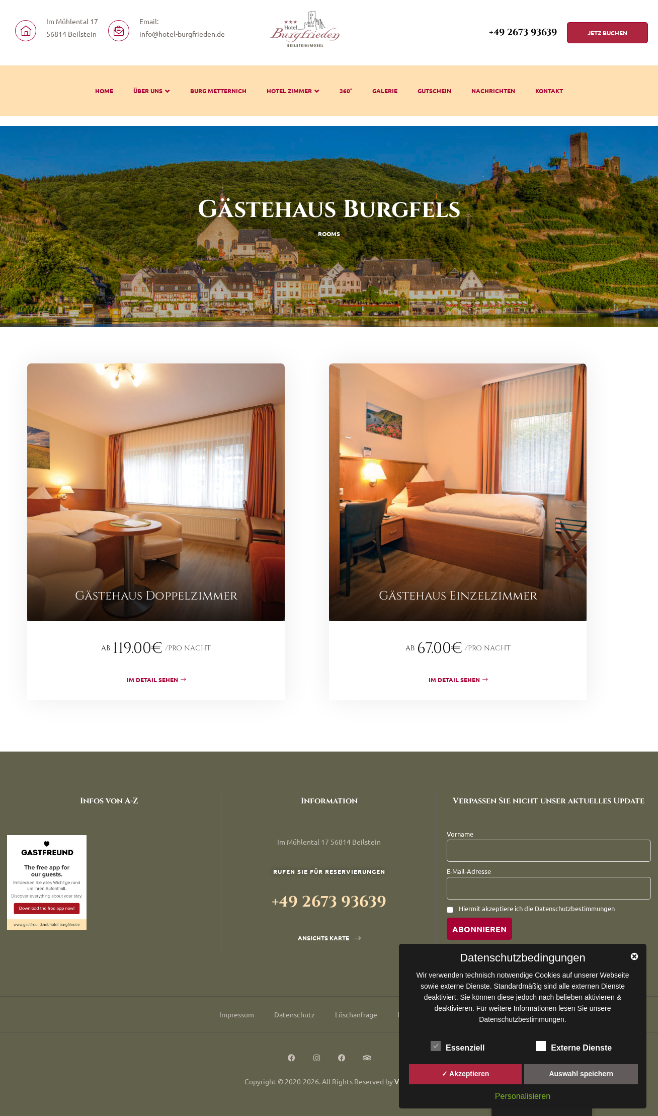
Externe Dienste (574, 1046)
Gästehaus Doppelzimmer (156, 596)
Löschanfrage (356, 1014)
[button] (607, 32)
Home (104, 91)
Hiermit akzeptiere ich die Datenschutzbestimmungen (537, 908)
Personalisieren (522, 1096)
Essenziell (457, 1046)
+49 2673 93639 (523, 32)
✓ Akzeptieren (465, 1074)
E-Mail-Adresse (469, 871)
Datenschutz (294, 1014)
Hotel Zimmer (293, 91)
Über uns (151, 91)
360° (346, 91)
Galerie (384, 91)
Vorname (460, 834)
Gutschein (434, 91)
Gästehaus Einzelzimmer (458, 596)
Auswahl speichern (581, 1074)
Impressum (236, 1014)
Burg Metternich (218, 91)
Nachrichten (493, 91)
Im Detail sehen (156, 680)
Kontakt (549, 91)
